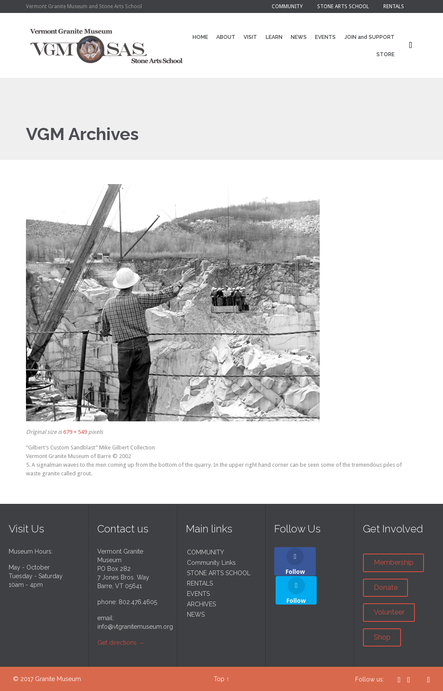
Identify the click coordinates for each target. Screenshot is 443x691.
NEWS (196, 614)
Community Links (211, 562)
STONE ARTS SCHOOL (218, 573)
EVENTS (198, 593)
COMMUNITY (205, 552)
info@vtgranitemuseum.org (135, 626)
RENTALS (200, 583)
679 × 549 (75, 432)
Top (219, 678)
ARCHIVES (201, 604)
